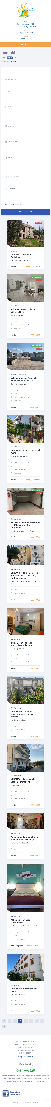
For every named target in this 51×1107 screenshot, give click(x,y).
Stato (8, 91)
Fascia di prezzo (12, 177)
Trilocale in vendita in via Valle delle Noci (23, 310)
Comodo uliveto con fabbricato (21, 256)
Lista (15, 58)
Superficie (10, 189)
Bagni (8, 158)
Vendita (13, 266)
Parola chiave (11, 79)
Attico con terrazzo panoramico (20, 921)
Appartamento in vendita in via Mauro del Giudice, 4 (24, 838)
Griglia (9, 58)
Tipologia (10, 107)
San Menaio (15, 306)
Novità (39, 280)
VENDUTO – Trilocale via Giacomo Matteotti (23, 780)
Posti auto (10, 126)
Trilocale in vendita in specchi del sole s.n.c (21, 644)
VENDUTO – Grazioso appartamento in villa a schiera (22, 714)
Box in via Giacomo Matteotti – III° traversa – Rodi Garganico (25, 525)
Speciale (38, 222)
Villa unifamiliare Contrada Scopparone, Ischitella (24, 379)
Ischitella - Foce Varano (19, 374)
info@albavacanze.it (25, 32)
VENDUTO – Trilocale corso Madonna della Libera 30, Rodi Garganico (24, 575)
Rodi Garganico (16, 519)
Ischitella (14, 251)
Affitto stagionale (17, 946)
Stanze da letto (12, 142)
